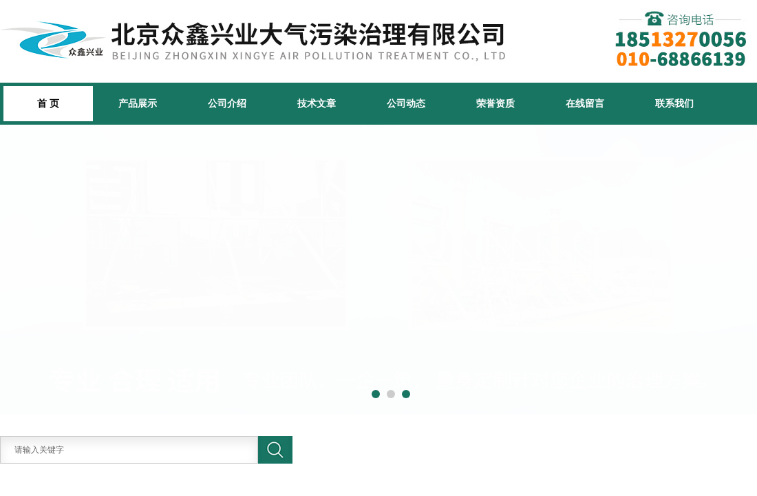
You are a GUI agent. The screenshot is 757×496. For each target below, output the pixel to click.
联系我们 (674, 103)
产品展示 (137, 103)
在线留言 (585, 103)
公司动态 (406, 103)
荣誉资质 (495, 103)
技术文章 (316, 103)
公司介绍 (227, 103)
